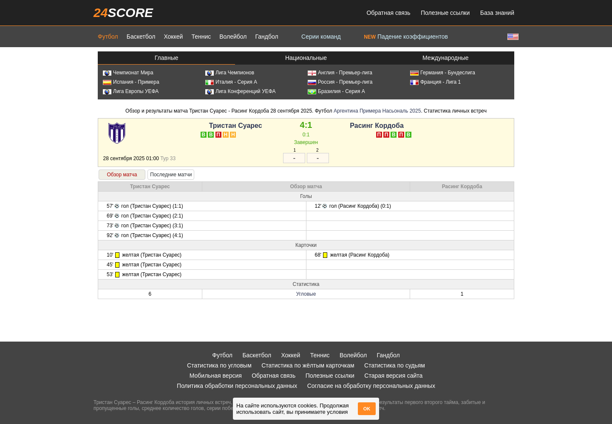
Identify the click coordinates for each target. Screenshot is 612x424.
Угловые (306, 294)
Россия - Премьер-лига (340, 82)
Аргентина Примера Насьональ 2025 (377, 111)
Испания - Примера (131, 82)
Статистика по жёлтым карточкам (307, 365)
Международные (445, 57)
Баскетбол (141, 36)
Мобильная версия (216, 375)
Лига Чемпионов (229, 73)
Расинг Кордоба (377, 125)
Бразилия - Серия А (336, 91)
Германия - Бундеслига (442, 73)
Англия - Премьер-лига (340, 73)
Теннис (201, 36)
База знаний (497, 12)
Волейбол (232, 36)
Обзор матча (122, 175)
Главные (166, 57)
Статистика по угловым (219, 365)
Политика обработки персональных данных (237, 385)
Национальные (306, 57)
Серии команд (321, 36)
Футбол (108, 36)
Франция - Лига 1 (435, 82)
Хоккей (173, 36)
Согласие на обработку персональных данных (371, 385)
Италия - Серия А (231, 82)
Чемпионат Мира (128, 73)
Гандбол (266, 36)
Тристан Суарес (235, 125)
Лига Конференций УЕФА (240, 91)
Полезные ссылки (445, 12)
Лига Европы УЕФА (131, 91)
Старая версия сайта (393, 375)
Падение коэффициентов (406, 36)
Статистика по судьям (394, 365)
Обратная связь (388, 12)
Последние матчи (171, 175)
